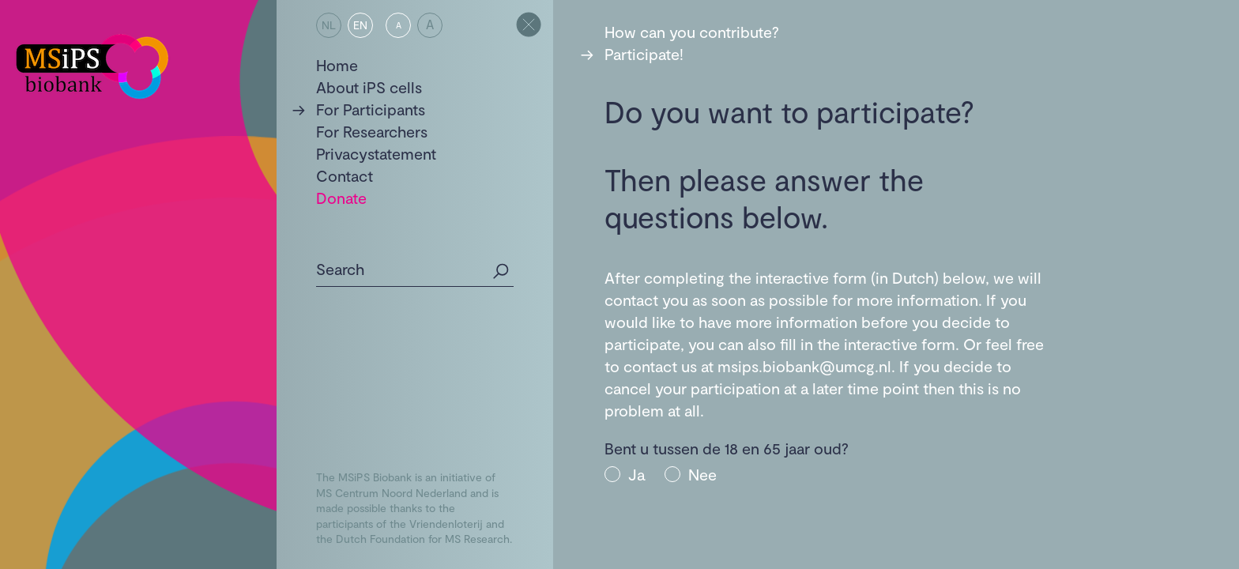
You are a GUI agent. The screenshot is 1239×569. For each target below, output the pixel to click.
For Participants (370, 109)
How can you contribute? (691, 31)
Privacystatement (376, 153)
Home (337, 64)
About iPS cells (369, 86)
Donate (341, 197)
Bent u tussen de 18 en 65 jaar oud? (726, 448)
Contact (344, 175)
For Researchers (371, 131)
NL (329, 25)
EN (360, 25)
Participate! (644, 53)
